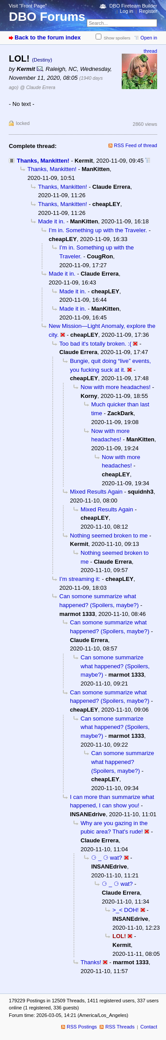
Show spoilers (117, 37)
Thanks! (91, 962)
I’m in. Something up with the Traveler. (98, 230)
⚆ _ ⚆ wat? (106, 857)
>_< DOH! (125, 910)
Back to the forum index (48, 37)
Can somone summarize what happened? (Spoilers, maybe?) (115, 666)
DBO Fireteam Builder (133, 5)
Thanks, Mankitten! (43, 160)
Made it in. (51, 221)
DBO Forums (47, 16)
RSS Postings (82, 1026)
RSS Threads (120, 1026)
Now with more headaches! (116, 387)
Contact (148, 1026)
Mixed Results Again (96, 491)
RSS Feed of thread (136, 145)
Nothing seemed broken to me (109, 535)
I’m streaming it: (79, 579)
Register (148, 11)
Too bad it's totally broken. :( (95, 343)
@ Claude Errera (37, 87)
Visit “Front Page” (28, 5)
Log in (126, 11)
